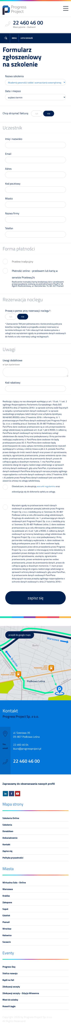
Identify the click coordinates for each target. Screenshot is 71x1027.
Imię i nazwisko (13, 139)
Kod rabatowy (12, 382)
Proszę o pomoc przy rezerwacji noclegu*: (28, 311)
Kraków (6, 896)
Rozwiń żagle (8, 1006)
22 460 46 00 (26, 760)
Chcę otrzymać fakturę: (15, 113)
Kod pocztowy (12, 184)
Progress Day (8, 967)
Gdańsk (6, 915)
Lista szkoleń (27, 38)
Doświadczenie (9, 838)
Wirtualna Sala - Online (14, 882)
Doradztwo (7, 831)
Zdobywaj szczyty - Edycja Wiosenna (20, 993)
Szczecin (6, 942)
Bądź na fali (8, 980)
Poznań (6, 922)
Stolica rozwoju (10, 973)
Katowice (7, 935)
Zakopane (7, 902)
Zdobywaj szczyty (11, 986)
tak (36, 113)
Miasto (9, 198)
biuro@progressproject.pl (27, 749)
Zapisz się (7, 851)
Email (8, 154)
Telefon (9, 228)
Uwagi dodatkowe (35, 362)
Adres (8, 169)
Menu (14, 38)
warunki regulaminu (46, 486)
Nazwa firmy (12, 213)
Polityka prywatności (12, 858)
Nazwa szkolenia (14, 76)
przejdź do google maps (20, 635)
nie (48, 113)
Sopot (5, 909)
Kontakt (6, 844)
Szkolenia (7, 825)
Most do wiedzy (10, 1000)
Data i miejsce (13, 91)
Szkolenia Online (10, 818)
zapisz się (35, 598)
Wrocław (6, 929)
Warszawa (7, 889)
